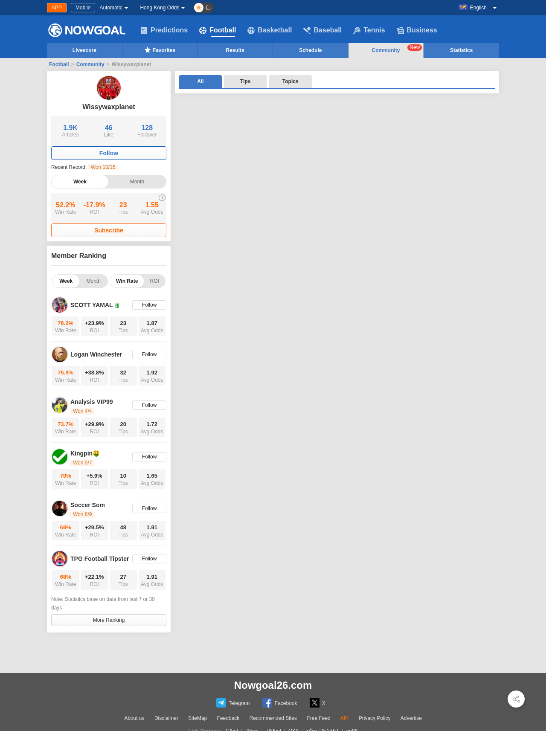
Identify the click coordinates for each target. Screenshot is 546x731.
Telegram (233, 703)
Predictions (164, 30)
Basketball (269, 30)
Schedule (310, 50)
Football (217, 30)
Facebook (279, 703)
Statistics (461, 50)
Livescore (84, 50)
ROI (154, 281)
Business (417, 30)
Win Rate (127, 281)
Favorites (159, 49)
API (344, 718)
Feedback (228, 718)
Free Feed (318, 718)
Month (137, 182)
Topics (290, 81)
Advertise (411, 718)
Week (80, 182)
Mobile (83, 8)
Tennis (369, 30)
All (200, 81)
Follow (108, 153)
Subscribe (108, 230)
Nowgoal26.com (273, 685)
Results (235, 50)
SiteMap (197, 718)
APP (57, 8)
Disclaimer (166, 718)
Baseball (322, 30)
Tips (245, 81)
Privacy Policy (375, 718)
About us (134, 718)
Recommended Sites (273, 718)
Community (397, 48)
